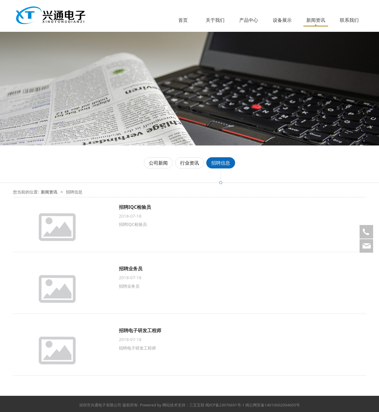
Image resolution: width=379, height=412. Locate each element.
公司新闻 (158, 163)
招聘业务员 (130, 268)
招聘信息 (220, 163)
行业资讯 (189, 163)
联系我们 (349, 20)
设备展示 (282, 20)
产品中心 (248, 20)
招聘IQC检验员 (135, 207)
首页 (183, 20)
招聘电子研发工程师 (140, 330)
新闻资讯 (315, 20)
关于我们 (215, 20)
